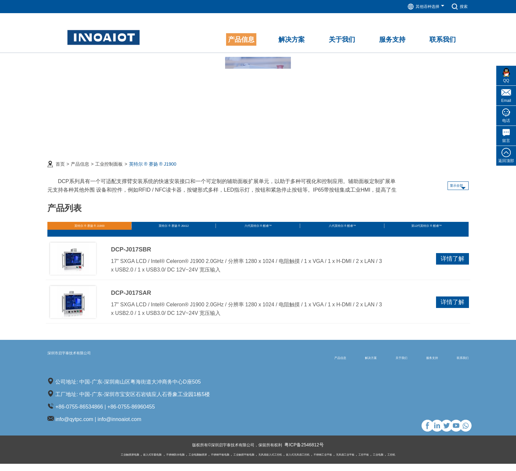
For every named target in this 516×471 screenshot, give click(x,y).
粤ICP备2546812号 (311, 452)
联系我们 (457, 364)
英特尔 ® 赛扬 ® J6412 (173, 225)
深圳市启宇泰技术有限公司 (94, 364)
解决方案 (329, 364)
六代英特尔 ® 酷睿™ (257, 225)
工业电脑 (428, 461)
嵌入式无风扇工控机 (316, 461)
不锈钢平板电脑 (205, 461)
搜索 (458, 6)
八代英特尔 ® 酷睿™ (342, 225)
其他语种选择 (422, 6)
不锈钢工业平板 (351, 461)
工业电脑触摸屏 (174, 461)
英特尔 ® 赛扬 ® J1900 (152, 160)
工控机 (446, 461)
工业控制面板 (109, 160)
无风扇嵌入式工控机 (276, 461)
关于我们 (372, 364)
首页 (60, 160)
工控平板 (409, 461)
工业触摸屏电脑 (77, 461)
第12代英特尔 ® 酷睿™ (426, 225)
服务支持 (414, 364)
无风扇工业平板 (383, 461)
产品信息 (80, 160)
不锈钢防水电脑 (142, 461)
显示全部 (446, 181)
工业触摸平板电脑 (239, 461)
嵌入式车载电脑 (109, 461)
